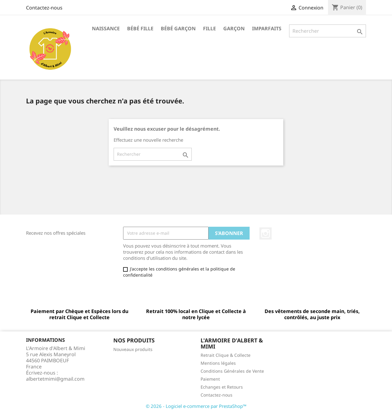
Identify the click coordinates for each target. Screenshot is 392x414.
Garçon (234, 28)
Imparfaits (266, 28)
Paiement (210, 379)
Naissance (106, 28)
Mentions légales (218, 363)
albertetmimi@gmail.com (55, 378)
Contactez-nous (44, 7)
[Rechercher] (327, 30)
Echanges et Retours (222, 387)
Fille (209, 28)
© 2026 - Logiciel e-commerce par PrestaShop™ (196, 406)
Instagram (265, 233)
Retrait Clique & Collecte (226, 355)
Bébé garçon (178, 28)
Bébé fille (140, 28)
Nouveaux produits (133, 349)
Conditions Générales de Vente (232, 371)
